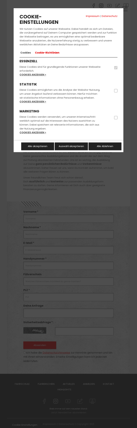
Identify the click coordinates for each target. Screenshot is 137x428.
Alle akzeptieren (37, 146)
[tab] (26, 52)
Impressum (93, 16)
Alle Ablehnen (105, 146)
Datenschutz (109, 16)
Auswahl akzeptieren (71, 146)
